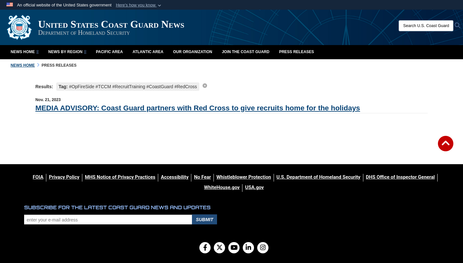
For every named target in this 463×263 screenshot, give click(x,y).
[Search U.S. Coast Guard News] (426, 25)
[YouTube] (234, 248)
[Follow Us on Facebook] (205, 248)
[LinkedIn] (248, 248)
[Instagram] (262, 248)
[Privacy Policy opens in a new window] (64, 177)
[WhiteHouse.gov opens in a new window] (222, 187)
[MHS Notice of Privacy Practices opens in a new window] (120, 177)
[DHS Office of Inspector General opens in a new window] (400, 177)
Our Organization (192, 52)
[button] (139, 5)
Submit (204, 219)
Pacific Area (109, 52)
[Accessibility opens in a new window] (174, 177)
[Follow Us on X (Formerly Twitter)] (219, 248)
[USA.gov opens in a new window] (254, 187)
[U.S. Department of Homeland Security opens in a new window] (318, 177)
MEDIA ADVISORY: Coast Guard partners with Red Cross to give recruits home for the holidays (197, 108)
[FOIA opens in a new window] (38, 177)
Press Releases (296, 52)
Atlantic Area (147, 52)
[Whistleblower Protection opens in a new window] (243, 177)
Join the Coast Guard (245, 52)
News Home (25, 52)
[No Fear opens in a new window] (202, 177)
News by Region (67, 52)
